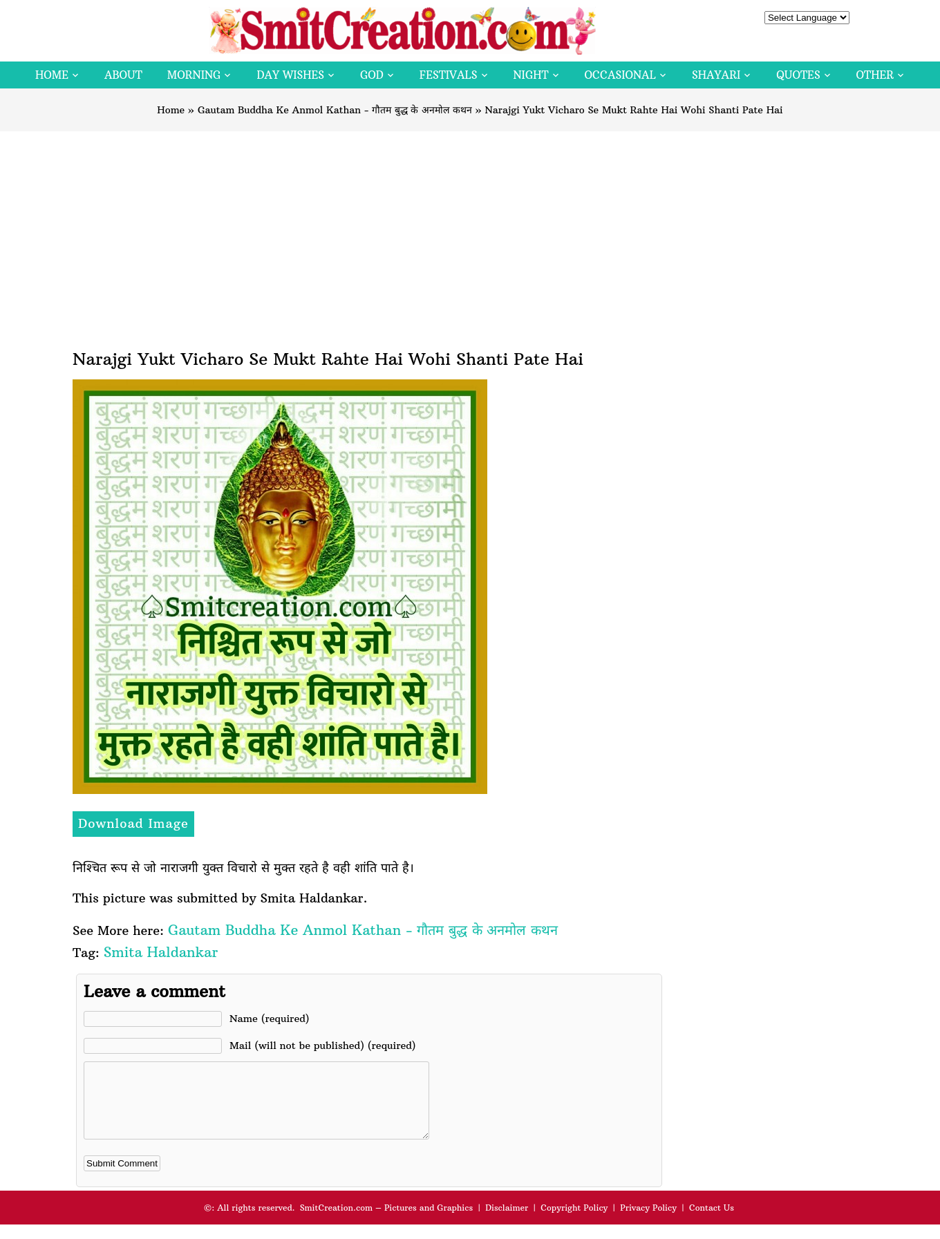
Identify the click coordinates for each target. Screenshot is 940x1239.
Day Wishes (290, 75)
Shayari (716, 75)
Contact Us (711, 1222)
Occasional (620, 75)
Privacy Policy (648, 1222)
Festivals (449, 75)
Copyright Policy (574, 1222)
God (372, 75)
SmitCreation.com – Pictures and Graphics (386, 1222)
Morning (194, 75)
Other (875, 75)
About (123, 75)
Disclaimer (506, 1222)
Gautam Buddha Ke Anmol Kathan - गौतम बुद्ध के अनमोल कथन (335, 110)
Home (51, 75)
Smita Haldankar (161, 952)
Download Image (133, 823)
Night (531, 75)
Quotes (798, 75)
